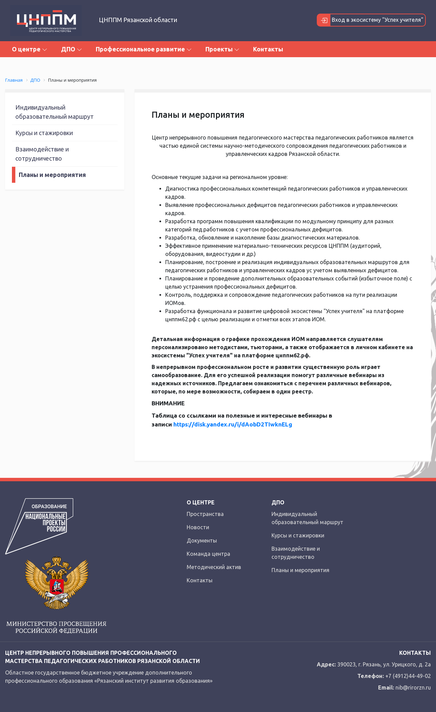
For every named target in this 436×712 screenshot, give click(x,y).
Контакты (268, 49)
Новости (198, 527)
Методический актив (214, 567)
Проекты (222, 49)
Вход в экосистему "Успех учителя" (370, 20)
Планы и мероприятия (52, 174)
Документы (202, 540)
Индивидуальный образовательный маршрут (54, 112)
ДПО (71, 49)
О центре (29, 49)
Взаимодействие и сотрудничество (42, 154)
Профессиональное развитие (144, 49)
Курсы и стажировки (44, 132)
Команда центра (208, 554)
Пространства (205, 514)
